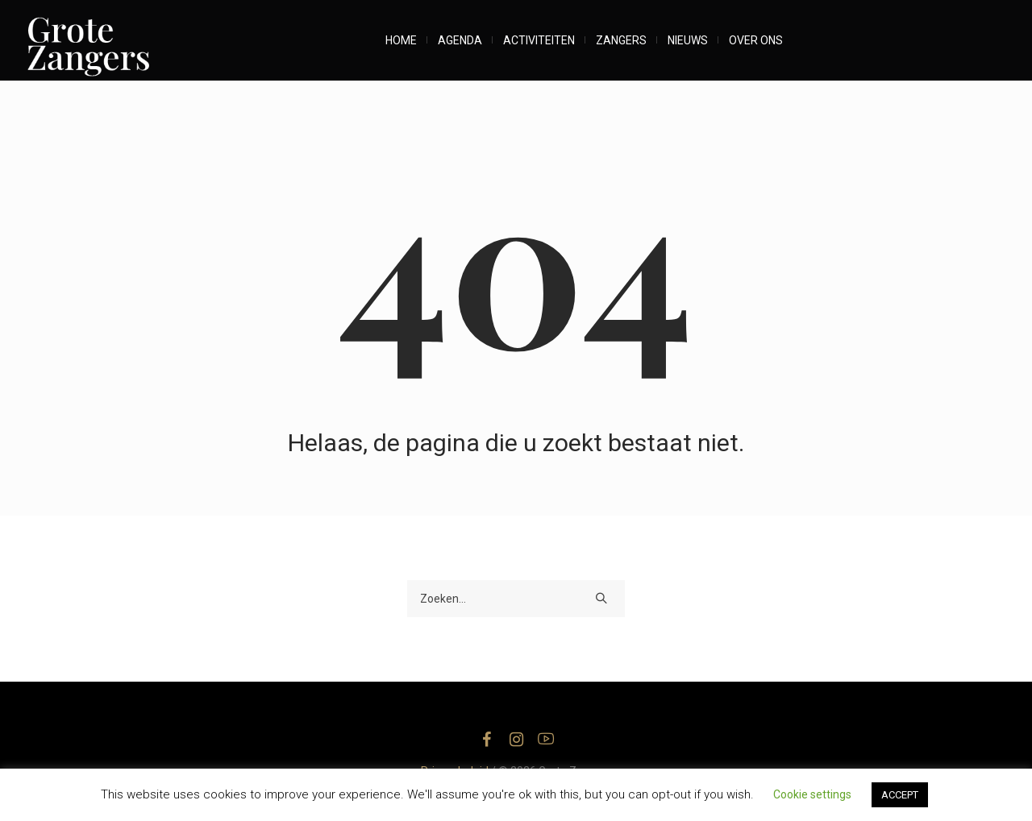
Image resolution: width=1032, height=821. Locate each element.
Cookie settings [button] (812, 794)
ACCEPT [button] (899, 795)
